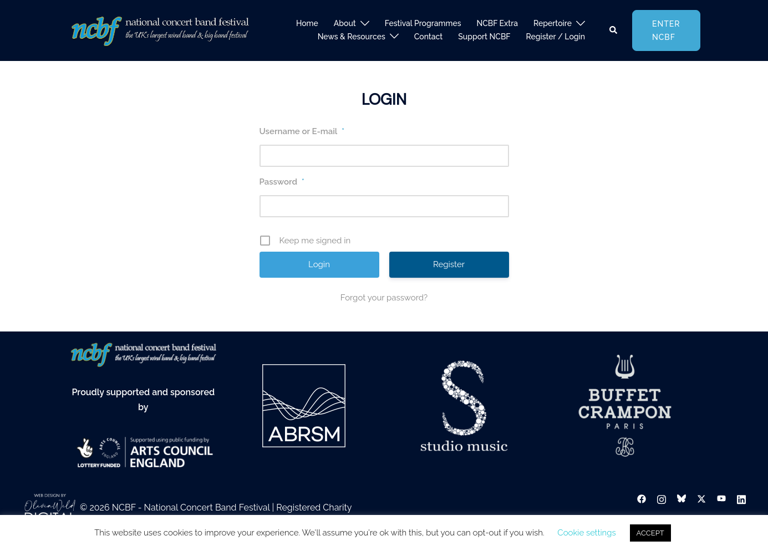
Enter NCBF (666, 30)
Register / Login (555, 36)
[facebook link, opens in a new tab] (641, 498)
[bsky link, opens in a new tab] (681, 498)
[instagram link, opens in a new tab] (661, 498)
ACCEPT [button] (650, 533)
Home (307, 23)
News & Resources (351, 36)
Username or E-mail (302, 131)
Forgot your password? (384, 298)
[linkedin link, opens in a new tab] (741, 498)
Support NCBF (484, 36)
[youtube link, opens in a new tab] (721, 498)
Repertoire (552, 23)
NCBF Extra (497, 23)
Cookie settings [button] (586, 533)
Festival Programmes (423, 23)
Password (282, 182)
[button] (613, 30)
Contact (428, 36)
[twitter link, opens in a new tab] (701, 498)
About (345, 23)
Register (449, 264)
